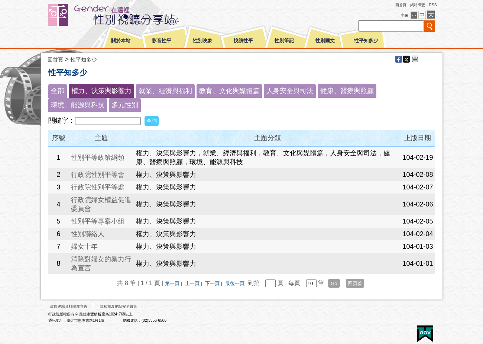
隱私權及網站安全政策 (118, 306)
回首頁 (400, 5)
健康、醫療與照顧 (347, 91)
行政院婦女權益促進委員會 (101, 204)
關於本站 (120, 40)
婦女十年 (84, 246)
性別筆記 (284, 40)
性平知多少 (366, 40)
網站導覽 (417, 5)
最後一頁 (234, 283)
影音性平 (161, 40)
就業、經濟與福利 (165, 91)
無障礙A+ (397, 331)
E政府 (425, 333)
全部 (57, 91)
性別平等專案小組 (97, 221)
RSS (433, 5)
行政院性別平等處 (97, 187)
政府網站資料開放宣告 (68, 306)
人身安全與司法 (289, 91)
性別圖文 (325, 40)
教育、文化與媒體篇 (229, 91)
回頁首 (355, 283)
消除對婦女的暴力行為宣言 (101, 263)
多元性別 (124, 105)
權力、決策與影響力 (101, 91)
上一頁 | (194, 283)
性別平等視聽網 (127, 15)
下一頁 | (214, 283)
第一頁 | (174, 283)
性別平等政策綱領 (97, 157)
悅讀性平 (243, 40)
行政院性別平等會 (97, 174)
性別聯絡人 (87, 234)
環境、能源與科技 (77, 105)
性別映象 (202, 40)
